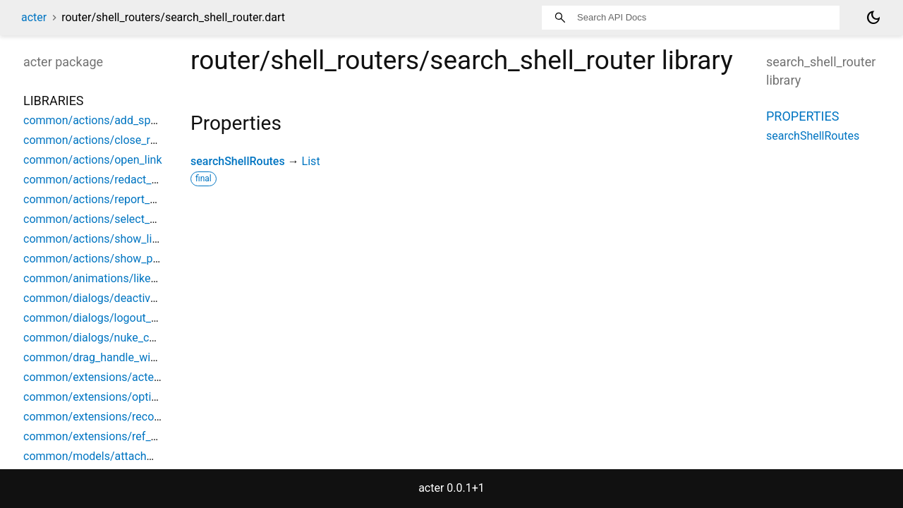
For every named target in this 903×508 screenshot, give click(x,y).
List (311, 161)
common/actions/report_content (105, 199)
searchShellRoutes (237, 161)
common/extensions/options (96, 397)
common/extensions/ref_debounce (111, 436)
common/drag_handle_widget (98, 357)
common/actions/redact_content (106, 179)
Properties (802, 116)
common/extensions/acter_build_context (126, 377)
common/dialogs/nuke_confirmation (115, 337)
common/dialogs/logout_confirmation (118, 318)
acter (34, 17)
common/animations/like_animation (114, 278)
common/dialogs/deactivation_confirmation (133, 298)
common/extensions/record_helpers (114, 416)
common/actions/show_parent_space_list (128, 258)
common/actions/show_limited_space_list (129, 239)
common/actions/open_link (92, 160)
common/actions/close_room (98, 140)
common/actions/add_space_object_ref (123, 120)
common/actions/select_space (101, 219)
